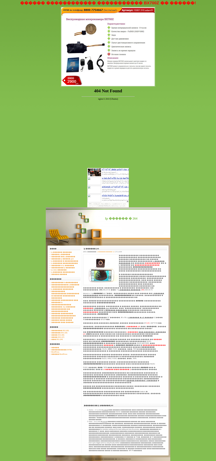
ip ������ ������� (62, 289)
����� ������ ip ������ (141, 380)
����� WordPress (59, 354)
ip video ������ (59, 270)
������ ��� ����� (62, 322)
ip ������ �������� (63, 272)
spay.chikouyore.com (124, 459)
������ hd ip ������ (62, 265)
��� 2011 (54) (57, 339)
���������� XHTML (61, 350)
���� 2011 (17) (57, 337)
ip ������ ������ (61, 252)
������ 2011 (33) (59, 333)
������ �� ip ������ (63, 256)
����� (55, 347)
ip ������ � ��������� (64, 261)
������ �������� (62, 318)
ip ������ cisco (101, 308)
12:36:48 (105, 410)
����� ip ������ (60, 254)
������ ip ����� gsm (62, 259)
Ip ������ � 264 (121, 218)
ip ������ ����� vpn (106, 251)
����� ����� (59, 274)
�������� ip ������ (63, 267)
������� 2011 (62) (60, 330)
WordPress (55, 352)
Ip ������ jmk (91, 249)
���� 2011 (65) (57, 335)
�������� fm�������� (64, 282)
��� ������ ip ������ (152, 332)
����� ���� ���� (61, 320)
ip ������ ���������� (64, 263)
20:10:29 (104, 421)
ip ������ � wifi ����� (140, 317)
